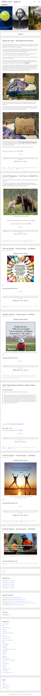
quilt (34, 167)
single (29, 376)
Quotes (30, 306)
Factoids (4, 629)
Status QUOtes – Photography (8, 660)
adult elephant (16, 447)
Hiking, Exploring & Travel (7, 632)
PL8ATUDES (4, 651)
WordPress (18, 694)
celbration (25, 167)
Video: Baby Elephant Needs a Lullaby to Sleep (18, 385)
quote (27, 306)
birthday (14, 167)
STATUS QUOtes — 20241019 (8, 582)
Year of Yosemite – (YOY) (7, 672)
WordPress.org (5, 687)
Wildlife (4, 667)
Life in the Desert (6, 638)
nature (34, 240)
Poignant (4, 652)
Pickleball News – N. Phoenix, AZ (9, 649)
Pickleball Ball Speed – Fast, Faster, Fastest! (14, 604)
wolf (22, 241)
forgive (13, 563)
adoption (11, 447)
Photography (6, 240)
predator (9, 241)
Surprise (13, 168)
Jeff (12, 42)
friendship (24, 240)
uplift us (17, 521)
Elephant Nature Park (29, 447)
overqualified (8, 376)
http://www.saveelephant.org (17, 424)
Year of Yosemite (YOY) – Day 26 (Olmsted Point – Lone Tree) (18, 601)
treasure (14, 521)
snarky (31, 376)
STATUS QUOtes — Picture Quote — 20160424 (18, 529)
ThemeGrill (30, 694)
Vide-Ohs (5, 447)
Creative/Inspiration (6, 627)
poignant (18, 376)
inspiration (29, 375)
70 (9, 167)
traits (33, 306)
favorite (21, 306)
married (3, 376)
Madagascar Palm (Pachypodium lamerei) (13, 597)
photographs (4, 241)
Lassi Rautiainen (30, 240)
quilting (36, 167)
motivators (22, 520)
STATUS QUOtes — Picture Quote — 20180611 (18, 314)
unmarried (9, 378)
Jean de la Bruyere (21, 563)
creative (17, 375)
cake (22, 167)
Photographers (5, 643)
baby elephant (21, 447)
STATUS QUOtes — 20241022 (8, 580)
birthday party (18, 167)
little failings (27, 563)
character (14, 306)
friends (31, 167)
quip (21, 376)
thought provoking (9, 521)
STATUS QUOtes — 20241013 (8, 586)
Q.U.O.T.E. (4, 654)
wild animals (19, 241)
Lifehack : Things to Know (7, 640)
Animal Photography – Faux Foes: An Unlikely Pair (20, 176)
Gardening (4, 631)
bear (18, 240)
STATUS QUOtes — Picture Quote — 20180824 (18, 249)
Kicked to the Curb (6, 636)
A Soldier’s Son (5, 623)
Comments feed (5, 686)
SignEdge (4, 656)
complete (18, 306)
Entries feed (4, 684)
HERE (22, 151)
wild (15, 241)
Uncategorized (5, 663)
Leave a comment (20, 168)
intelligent (33, 375)
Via (3, 285)
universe (12, 241)
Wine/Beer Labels (6, 669)
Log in (3, 682)
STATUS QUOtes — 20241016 (8, 584)
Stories (5, 167)
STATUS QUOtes (7, 306)
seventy (10, 168)
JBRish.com (5, 158)
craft (29, 167)
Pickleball (4, 647)
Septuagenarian (5, 168)
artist (11, 167)
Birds (3, 625)
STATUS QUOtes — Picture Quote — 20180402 (18, 455)
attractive (14, 375)
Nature (3, 641)
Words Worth (5, 670)
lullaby (3, 448)
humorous (24, 375)
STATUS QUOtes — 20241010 (8, 587)
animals (15, 240)
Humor (3, 634)
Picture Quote (13, 376)
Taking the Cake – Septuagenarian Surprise (17, 41)
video (6, 448)
